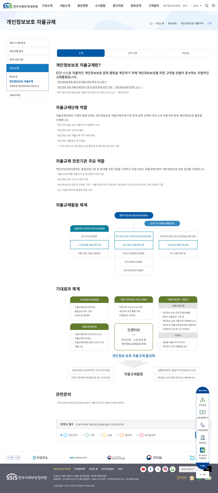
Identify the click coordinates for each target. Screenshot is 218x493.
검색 (206, 5)
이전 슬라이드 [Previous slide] (8, 457)
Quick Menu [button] (202, 390)
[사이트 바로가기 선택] (191, 469)
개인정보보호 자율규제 (192, 23)
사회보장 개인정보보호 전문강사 (24, 85)
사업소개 (65, 5)
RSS (120, 469)
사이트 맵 (93, 469)
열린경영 (82, 5)
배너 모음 (18, 457)
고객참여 (153, 5)
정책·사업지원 (16, 59)
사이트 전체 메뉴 (213, 5)
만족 (92, 435)
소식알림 (100, 5)
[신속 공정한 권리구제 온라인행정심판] (116, 457)
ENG (185, 5)
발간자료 (118, 5)
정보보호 (172, 23)
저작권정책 (79, 469)
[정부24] (154, 457)
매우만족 (73, 435)
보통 (110, 435)
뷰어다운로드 (107, 469)
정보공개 (136, 5)
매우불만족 (150, 435)
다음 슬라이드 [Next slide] (15, 457)
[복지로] (192, 457)
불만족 (128, 435)
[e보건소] (40, 457)
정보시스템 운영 (17, 42)
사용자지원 (15, 95)
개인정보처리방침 (171, 5)
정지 (11, 457)
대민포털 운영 (16, 51)
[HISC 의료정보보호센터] (78, 457)
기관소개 (47, 5)
